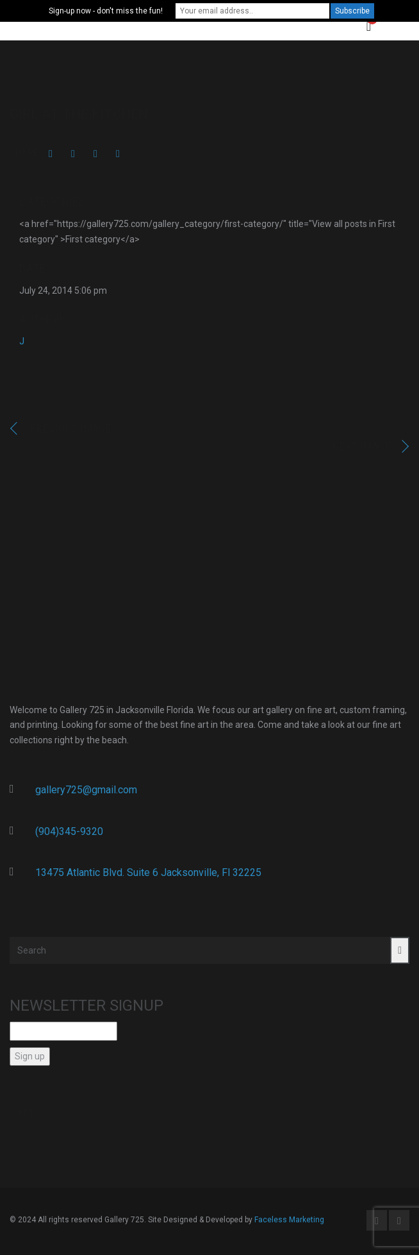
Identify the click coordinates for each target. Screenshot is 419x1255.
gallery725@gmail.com (86, 790)
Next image (361, 447)
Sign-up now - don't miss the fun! (106, 10)
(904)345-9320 (69, 831)
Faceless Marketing (289, 1219)
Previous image (70, 429)
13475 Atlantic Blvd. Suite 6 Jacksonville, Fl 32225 (148, 872)
